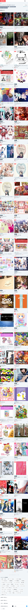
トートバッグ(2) (21, 589)
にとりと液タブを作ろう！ (18, 458)
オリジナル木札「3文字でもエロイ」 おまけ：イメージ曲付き (20, 439)
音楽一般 (15, 83)
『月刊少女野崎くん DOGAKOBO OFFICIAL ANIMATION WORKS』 (6, 84)
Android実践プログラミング (3, 65)
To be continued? (2, 514)
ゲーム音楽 (1, 308)
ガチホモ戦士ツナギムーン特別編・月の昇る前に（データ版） (6, 103)
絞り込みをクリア (25, 6)
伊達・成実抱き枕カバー (3, 141)
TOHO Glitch (1, 309)
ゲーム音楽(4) (3, 584)
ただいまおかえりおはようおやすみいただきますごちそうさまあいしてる (21, 103)
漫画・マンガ (1, 102)
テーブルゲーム (2, 26)
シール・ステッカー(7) (16, 582)
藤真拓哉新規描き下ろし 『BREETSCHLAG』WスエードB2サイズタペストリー (7, 420)
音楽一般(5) (22, 582)
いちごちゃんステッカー (3, 457)
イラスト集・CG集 (16, 139)
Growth (15, 85)
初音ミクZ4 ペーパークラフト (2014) (5, 551)
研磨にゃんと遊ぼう (17, 533)
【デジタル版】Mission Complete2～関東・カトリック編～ (21, 178)
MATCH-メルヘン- (16, 141)
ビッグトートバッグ (2, 291)
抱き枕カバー (1, 139)
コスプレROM (16, 382)
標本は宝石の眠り (2, 122)
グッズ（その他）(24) (4, 580)
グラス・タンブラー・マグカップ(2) (6, 589)
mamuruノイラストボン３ (17, 272)
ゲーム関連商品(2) (14, 589)
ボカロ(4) (8, 584)
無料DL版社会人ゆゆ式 (17, 196)
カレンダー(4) (21, 584)
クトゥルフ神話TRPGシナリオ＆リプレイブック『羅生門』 (6, 28)
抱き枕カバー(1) (4, 594)
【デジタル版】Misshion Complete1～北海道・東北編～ (6, 197)
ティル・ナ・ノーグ (2, 46)
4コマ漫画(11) (22, 580)
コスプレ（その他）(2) (8, 587)
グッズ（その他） (2, 550)
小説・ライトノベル (16, 233)
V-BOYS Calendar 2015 (3, 216)
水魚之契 (15, 552)
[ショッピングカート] (25, 1)
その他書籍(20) (11, 580)
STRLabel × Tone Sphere (3, 384)
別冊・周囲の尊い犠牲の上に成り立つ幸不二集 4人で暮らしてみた (21, 66)
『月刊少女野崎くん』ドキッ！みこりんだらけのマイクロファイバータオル (21, 253)
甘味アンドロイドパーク (3, 234)
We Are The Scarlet (17, 365)
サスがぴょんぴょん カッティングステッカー (6, 533)
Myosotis (1, 160)
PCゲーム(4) (16, 584)
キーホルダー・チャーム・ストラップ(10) (7, 582)
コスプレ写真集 (2, 158)
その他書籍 (1, 83)
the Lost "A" (1, 476)
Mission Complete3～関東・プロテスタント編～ (20, 159)
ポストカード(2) (15, 587)
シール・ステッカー (2, 456)
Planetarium (16, 291)
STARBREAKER (16, 384)
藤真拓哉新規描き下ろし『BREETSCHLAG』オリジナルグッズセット (6, 347)
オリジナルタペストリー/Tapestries (19, 27)
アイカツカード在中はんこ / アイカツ (5, 439)
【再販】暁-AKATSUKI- (17, 122)
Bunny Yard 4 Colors (2, 365)
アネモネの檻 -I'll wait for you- (18, 513)
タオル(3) (3, 587)
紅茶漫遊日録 (16, 310)
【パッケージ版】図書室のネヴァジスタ (19, 47)
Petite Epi (15, 216)
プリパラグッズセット (3, 272)
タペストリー (16, 26)
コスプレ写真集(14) (16, 580)
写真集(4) (12, 584)
